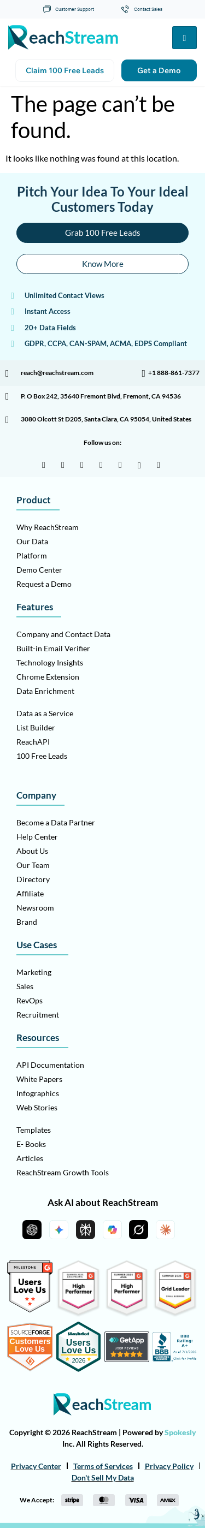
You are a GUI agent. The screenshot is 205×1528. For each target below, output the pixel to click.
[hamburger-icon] (184, 37)
